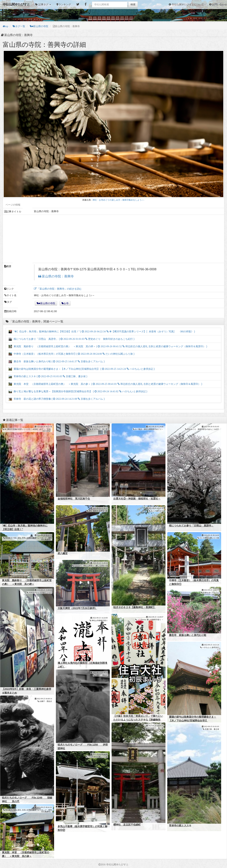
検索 (133, 4)
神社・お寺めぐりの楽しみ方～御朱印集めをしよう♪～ (119, 200)
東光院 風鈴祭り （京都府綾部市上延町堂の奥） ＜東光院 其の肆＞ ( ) (108, 346)
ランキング (65, 4)
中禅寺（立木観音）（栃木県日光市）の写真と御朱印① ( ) (71, 353)
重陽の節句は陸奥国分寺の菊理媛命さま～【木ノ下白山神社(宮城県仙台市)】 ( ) (82, 368)
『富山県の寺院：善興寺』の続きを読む (59, 289)
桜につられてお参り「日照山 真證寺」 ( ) (71, 338)
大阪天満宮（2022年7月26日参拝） (77, 608)
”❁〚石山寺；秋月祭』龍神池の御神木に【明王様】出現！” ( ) (102, 331)
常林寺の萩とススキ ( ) (48, 376)
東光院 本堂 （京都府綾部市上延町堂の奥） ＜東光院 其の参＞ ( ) (105, 384)
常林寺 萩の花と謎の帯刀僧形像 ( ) (57, 398)
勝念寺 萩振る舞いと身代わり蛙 (187, 635)
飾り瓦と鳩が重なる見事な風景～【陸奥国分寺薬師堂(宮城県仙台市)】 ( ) (78, 391)
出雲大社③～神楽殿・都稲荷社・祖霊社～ (136, 498)
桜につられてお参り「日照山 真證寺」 (191, 525)
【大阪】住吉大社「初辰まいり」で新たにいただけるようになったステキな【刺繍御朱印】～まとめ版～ (138, 720)
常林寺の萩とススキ (180, 825)
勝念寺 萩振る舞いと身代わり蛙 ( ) (57, 361)
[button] (43, 4)
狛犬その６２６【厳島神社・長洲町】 (134, 607)
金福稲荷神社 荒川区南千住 (74, 498)
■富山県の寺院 (47, 303)
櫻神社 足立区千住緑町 (127, 824)
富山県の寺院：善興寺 (57, 276)
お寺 (66, 303)
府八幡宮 (63, 553)
